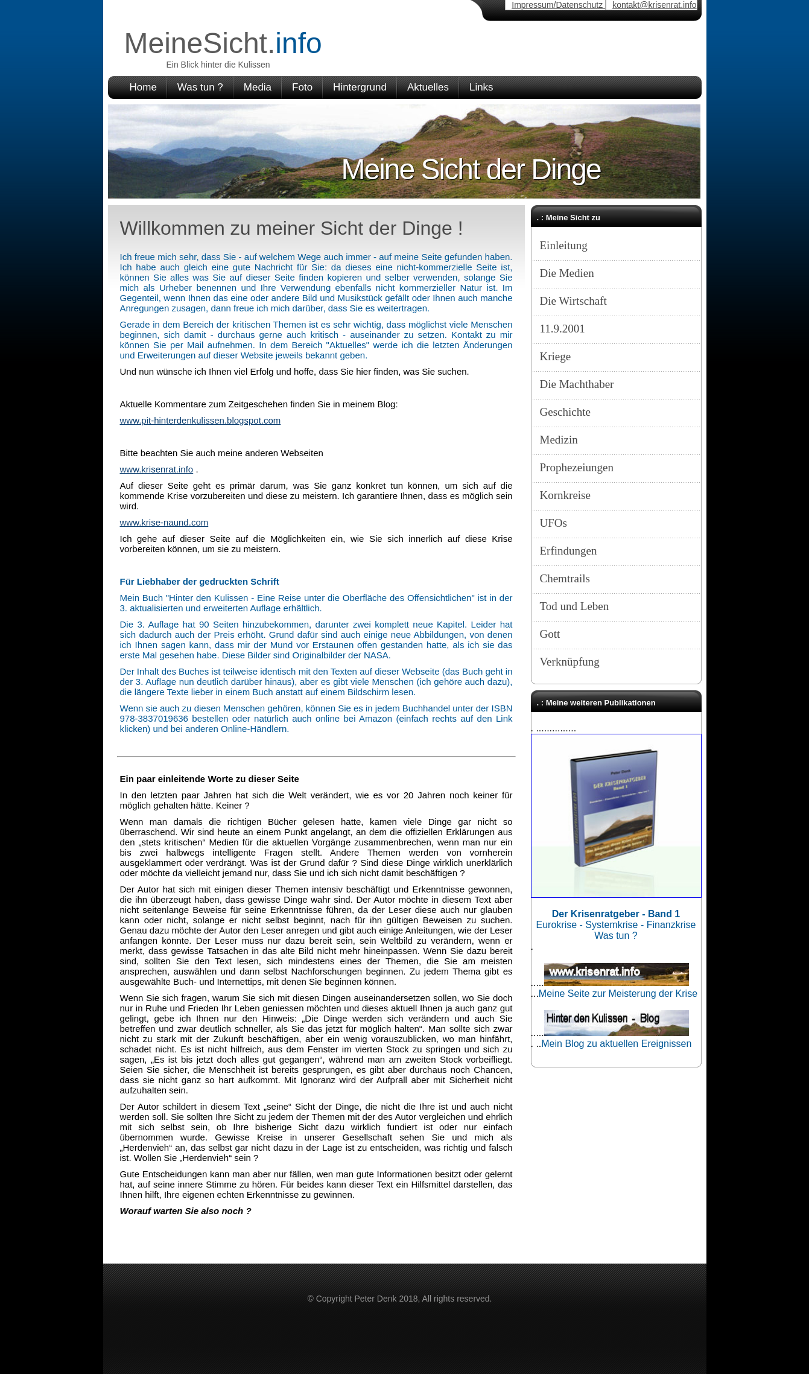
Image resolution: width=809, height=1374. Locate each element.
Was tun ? (200, 87)
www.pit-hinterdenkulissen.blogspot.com (200, 420)
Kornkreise (565, 495)
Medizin (559, 439)
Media (257, 87)
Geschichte (565, 412)
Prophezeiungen (577, 467)
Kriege (555, 356)
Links (481, 87)
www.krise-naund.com (164, 522)
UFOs (553, 523)
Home (143, 87)
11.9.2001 (562, 328)
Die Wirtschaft (573, 300)
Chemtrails (565, 578)
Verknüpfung (570, 661)
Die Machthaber (577, 384)
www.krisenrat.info (157, 469)
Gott (550, 634)
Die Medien (567, 273)
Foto (302, 87)
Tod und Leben (574, 606)
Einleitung (564, 245)
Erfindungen (568, 550)
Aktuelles (428, 87)
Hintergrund (360, 87)
